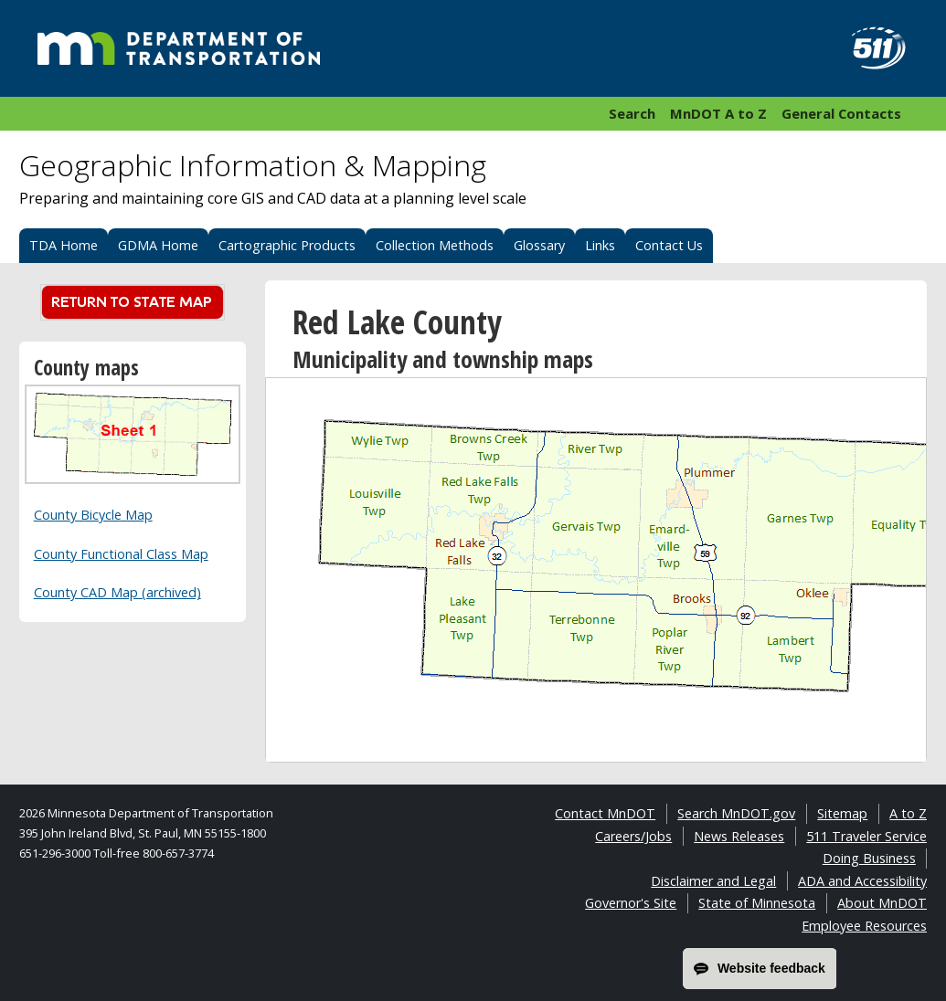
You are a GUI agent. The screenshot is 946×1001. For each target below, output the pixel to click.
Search (632, 113)
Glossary (539, 245)
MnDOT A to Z (718, 113)
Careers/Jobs (633, 836)
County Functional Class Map (121, 554)
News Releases (739, 836)
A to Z (908, 813)
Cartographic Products (287, 245)
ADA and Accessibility (862, 881)
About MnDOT (882, 902)
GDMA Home (158, 245)
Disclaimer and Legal (713, 881)
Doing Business (869, 858)
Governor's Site (630, 902)
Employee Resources (864, 925)
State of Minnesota (756, 902)
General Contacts (841, 113)
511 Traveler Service (866, 836)
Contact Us (669, 245)
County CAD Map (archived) (117, 592)
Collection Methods (435, 245)
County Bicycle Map (93, 514)
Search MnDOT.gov (736, 813)
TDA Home (63, 245)
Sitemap (842, 813)
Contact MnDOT (605, 813)
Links (600, 245)
